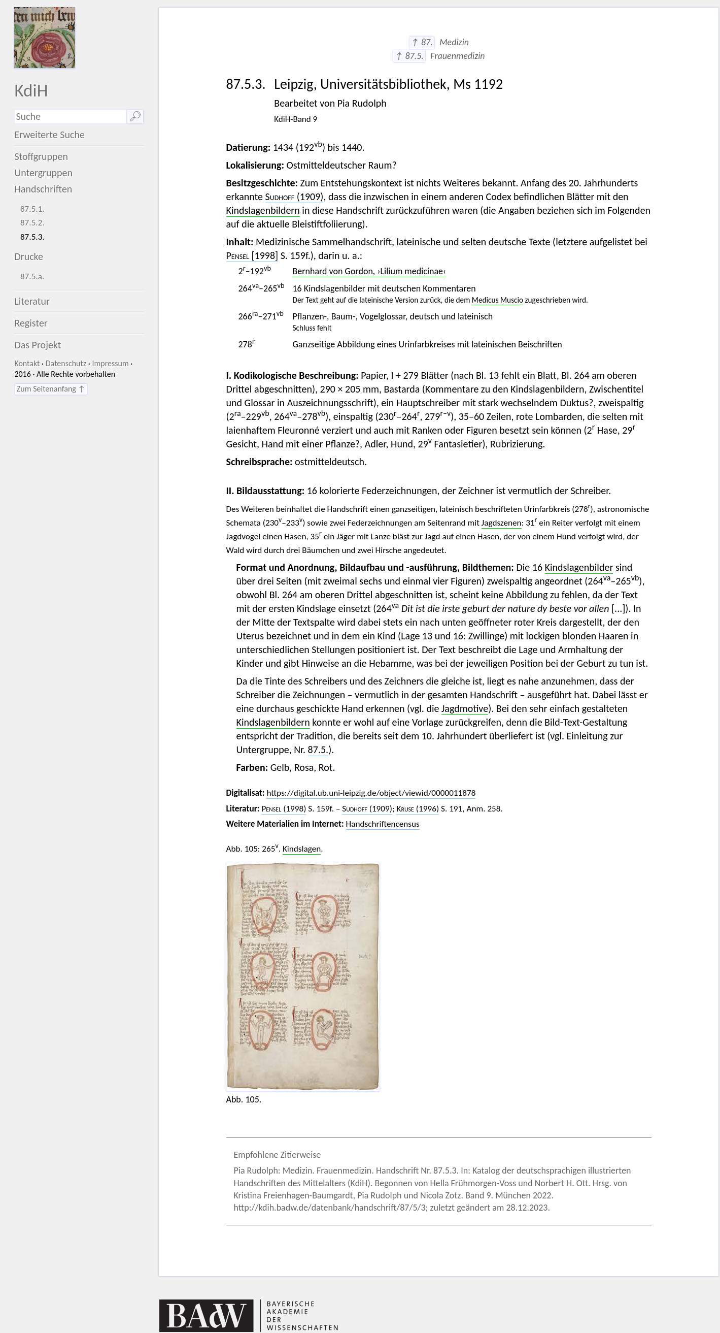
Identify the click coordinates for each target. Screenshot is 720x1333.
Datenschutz (66, 363)
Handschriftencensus (383, 824)
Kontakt (27, 363)
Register (30, 323)
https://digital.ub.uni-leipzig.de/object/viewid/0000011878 (370, 793)
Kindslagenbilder (579, 567)
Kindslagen (302, 848)
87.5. (318, 749)
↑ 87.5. (409, 55)
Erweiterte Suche (49, 134)
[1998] (252, 255)
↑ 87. (422, 42)
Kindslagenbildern (263, 210)
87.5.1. (32, 209)
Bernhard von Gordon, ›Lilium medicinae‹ (369, 271)
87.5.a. (32, 276)
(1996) (417, 808)
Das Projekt (37, 345)
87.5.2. (32, 222)
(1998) (283, 808)
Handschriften (43, 189)
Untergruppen (43, 173)
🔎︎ (135, 116)
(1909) (294, 196)
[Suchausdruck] (70, 116)
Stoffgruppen (41, 156)
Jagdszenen (502, 522)
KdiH (31, 90)
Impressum (110, 363)
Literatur (32, 301)
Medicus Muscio (497, 300)
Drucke (28, 256)
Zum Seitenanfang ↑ (51, 389)
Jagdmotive (464, 708)
